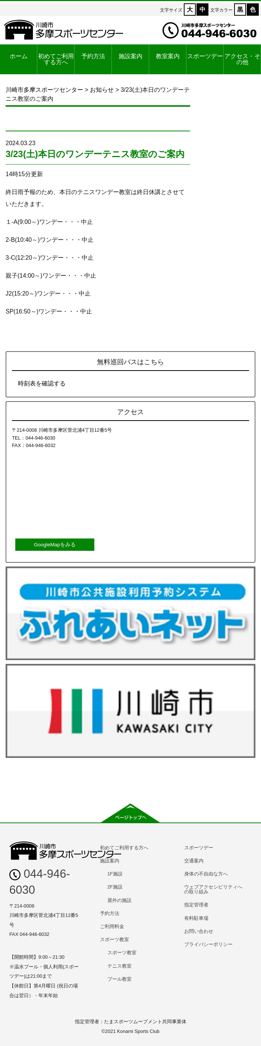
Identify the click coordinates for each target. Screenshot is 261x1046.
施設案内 (130, 56)
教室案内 (168, 56)
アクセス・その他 (242, 59)
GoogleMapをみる (55, 544)
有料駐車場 (196, 918)
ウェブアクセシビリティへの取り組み (213, 889)
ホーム (19, 56)
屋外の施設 (119, 900)
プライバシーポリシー (208, 944)
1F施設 (115, 874)
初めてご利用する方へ (56, 59)
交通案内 (194, 861)
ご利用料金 (112, 926)
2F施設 (115, 887)
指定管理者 (196, 905)
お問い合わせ (198, 931)
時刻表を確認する (42, 383)
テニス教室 (119, 966)
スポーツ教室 (114, 939)
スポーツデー (205, 56)
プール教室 (119, 979)
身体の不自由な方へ (206, 874)
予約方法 (93, 56)
